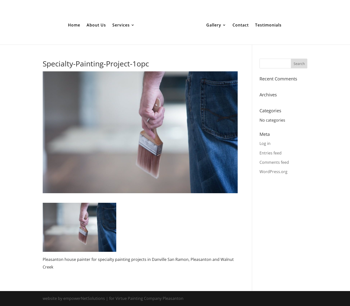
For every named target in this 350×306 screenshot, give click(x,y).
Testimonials (268, 25)
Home (74, 25)
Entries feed (270, 153)
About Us (96, 25)
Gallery (213, 25)
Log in (265, 143)
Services (121, 25)
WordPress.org (273, 171)
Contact (241, 25)
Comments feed (274, 162)
